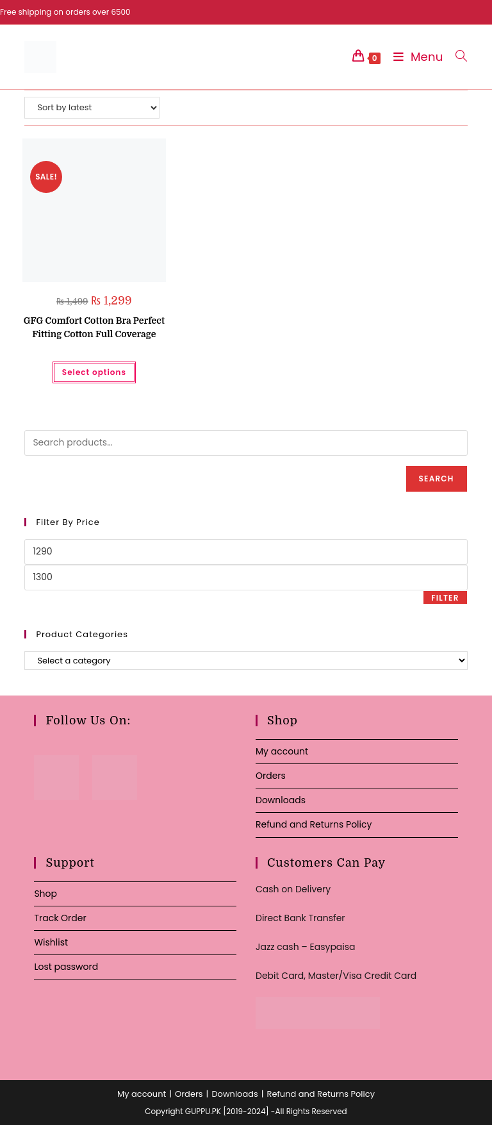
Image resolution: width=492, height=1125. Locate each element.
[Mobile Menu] (415, 57)
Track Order (60, 918)
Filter (445, 597)
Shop (45, 893)
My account (282, 751)
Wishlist (51, 942)
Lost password (66, 966)
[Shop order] (92, 108)
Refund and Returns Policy (314, 824)
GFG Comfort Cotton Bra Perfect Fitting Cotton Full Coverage (94, 327)
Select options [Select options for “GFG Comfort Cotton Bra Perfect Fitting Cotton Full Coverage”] (94, 372)
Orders (271, 775)
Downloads (281, 800)
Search (436, 478)
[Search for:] (456, 57)
